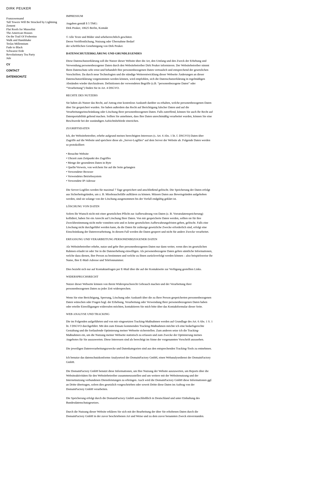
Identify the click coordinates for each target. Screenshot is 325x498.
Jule (8, 58)
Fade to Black (14, 47)
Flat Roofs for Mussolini (20, 29)
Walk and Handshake (18, 40)
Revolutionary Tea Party (20, 54)
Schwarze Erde (15, 51)
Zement (10, 25)
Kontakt (103, 28)
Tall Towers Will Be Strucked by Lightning (31, 22)
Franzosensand (15, 18)
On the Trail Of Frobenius (21, 36)
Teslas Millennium (17, 43)
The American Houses (19, 32)
